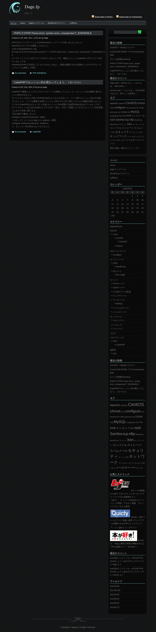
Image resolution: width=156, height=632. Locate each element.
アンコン (114, 527)
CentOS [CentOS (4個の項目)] (131, 103)
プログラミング (117, 337)
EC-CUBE (120, 275)
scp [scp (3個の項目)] (127, 119)
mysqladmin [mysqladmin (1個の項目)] (114, 116)
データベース (119, 300)
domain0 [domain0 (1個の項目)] (133, 108)
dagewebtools (116, 226)
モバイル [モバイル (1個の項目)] (139, 468)
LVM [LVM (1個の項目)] (128, 112)
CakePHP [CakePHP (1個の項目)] (121, 103)
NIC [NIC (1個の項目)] (120, 116)
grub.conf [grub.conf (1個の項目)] (117, 112)
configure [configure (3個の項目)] (119, 107)
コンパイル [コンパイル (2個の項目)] (115, 128)
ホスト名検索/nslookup (120, 59)
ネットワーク (116, 317)
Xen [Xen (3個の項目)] (129, 124)
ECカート (117, 271)
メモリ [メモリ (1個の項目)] (122, 140)
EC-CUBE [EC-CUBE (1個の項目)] (140, 108)
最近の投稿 (116, 42)
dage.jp (32, 6)
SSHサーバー (119, 287)
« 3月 (112, 216)
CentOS (119, 238)
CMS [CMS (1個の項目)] (112, 108)
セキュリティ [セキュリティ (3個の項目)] (123, 132)
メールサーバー (120, 312)
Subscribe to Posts (102, 17)
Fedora (119, 246)
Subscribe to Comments (129, 17)
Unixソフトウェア (118, 251)
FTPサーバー (119, 284)
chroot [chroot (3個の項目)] (141, 103)
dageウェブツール (36, 23)
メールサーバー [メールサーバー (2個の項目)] (134, 140)
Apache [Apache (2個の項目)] (114, 103)
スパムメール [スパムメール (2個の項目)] (118, 450)
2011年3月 (114, 594)
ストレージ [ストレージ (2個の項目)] (127, 128)
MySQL (119, 303)
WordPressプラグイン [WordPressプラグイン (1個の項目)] (118, 124)
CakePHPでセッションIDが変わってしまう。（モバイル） (48, 82)
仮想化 (113, 350)
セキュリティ (119, 320)
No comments (20, 73)
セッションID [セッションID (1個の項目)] (137, 132)
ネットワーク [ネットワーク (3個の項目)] (118, 136)
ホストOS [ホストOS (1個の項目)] (116, 140)
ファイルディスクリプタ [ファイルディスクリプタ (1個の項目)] (127, 463)
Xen (115, 353)
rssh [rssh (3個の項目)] (112, 119)
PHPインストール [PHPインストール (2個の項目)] (135, 116)
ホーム (13, 23)
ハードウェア (116, 325)
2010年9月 (114, 599)
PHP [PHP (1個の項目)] (124, 116)
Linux (115, 234)
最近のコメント (118, 78)
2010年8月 (114, 603)
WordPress (41, 73)
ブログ (113, 333)
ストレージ (118, 328)
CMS (115, 263)
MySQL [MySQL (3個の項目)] (135, 111)
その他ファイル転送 (122, 292)
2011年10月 (115, 590)
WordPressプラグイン (57, 23)
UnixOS (113, 231)
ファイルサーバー (121, 308)
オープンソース (117, 259)
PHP (34, 73)
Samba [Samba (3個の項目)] (120, 119)
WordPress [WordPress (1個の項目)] (138, 120)
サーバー (114, 280)
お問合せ (73, 23)
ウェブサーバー (120, 296)
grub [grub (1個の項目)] (111, 112)
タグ (112, 97)
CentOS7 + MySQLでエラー (122, 47)
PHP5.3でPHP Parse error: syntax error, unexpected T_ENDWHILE (53, 33)
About (22, 23)
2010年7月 (114, 607)
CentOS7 (123, 241)
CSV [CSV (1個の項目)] (127, 108)
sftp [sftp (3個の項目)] (131, 119)
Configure (117, 255)
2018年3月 (114, 586)
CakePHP (37, 132)
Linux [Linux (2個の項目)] (124, 112)
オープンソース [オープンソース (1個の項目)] (138, 124)
